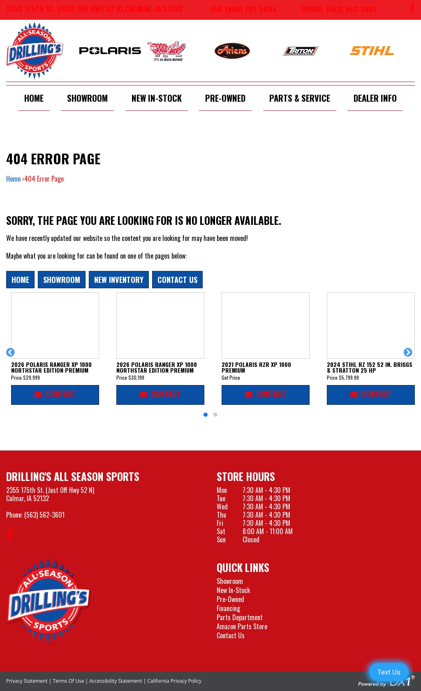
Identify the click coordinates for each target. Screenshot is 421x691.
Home (34, 97)
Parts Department (240, 617)
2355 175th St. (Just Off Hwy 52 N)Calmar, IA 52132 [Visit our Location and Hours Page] (50, 494)
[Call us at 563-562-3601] (332, 9)
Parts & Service (299, 97)
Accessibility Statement (115, 680)
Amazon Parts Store (242, 626)
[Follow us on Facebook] (412, 10)
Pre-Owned (225, 97)
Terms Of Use (68, 680)
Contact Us (177, 279)
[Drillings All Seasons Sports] (49, 601)
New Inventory (118, 279)
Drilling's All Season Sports (72, 476)
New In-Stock (157, 97)
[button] (11, 356)
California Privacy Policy (174, 680)
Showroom (87, 97)
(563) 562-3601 (44, 515)
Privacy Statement (27, 680)
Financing (228, 608)
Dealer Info (375, 97)
